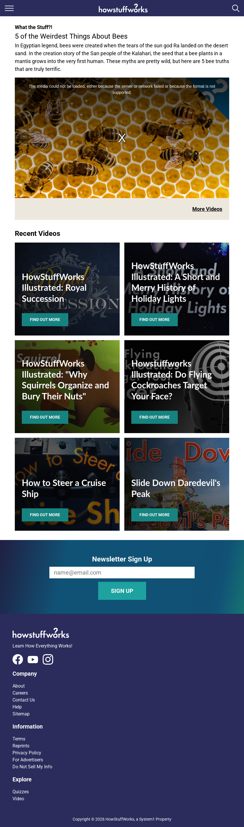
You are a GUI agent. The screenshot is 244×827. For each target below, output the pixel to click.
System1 (147, 819)
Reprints (20, 746)
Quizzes (20, 791)
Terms (18, 739)
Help (17, 707)
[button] (122, 673)
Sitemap (21, 714)
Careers (20, 693)
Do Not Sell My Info (32, 766)
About (18, 686)
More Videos (207, 209)
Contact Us (23, 700)
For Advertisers (27, 760)
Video (18, 798)
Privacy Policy (26, 753)
